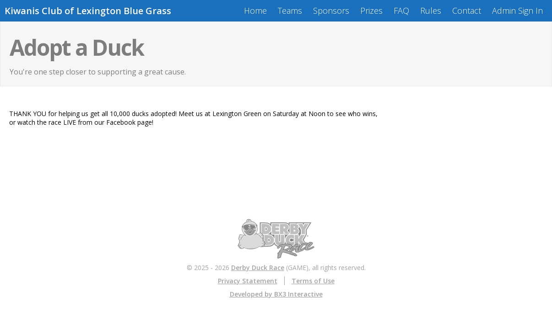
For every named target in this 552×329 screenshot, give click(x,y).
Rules (430, 10)
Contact (466, 10)
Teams (290, 10)
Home (255, 10)
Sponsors (331, 10)
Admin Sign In (517, 10)
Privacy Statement (247, 280)
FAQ (401, 10)
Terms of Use (313, 280)
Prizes (371, 10)
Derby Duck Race (257, 267)
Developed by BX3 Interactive (276, 294)
